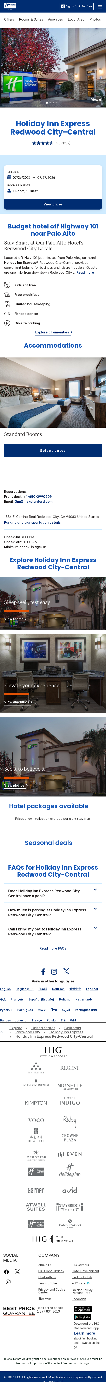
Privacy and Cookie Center (51, 1291)
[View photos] (15, 786)
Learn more (84, 1333)
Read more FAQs (53, 948)
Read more (85, 272)
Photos (95, 19)
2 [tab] (50, 103)
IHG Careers (80, 1265)
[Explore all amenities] (53, 332)
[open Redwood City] (27, 1032)
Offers (9, 19)
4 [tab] (56, 103)
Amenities (55, 19)
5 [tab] (59, 103)
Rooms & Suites (31, 19)
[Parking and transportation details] (32, 522)
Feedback (79, 1299)
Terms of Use (47, 1283)
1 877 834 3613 (48, 1311)
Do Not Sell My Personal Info (82, 1291)
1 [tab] (47, 103)
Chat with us (47, 1277)
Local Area (76, 19)
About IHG (45, 1265)
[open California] (72, 1028)
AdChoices (81, 1283)
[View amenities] (17, 702)
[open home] (3, 1032)
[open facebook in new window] (41, 972)
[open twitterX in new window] (64, 972)
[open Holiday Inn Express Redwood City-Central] (53, 1036)
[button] (100, 6)
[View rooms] (14, 619)
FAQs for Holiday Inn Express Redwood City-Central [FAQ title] (53, 871)
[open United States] (43, 1028)
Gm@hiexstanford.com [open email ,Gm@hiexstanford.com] (34, 501)
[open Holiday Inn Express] (66, 1032)
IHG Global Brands (51, 1271)
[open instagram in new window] (52, 972)
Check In (13, 171)
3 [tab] (53, 103)
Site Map (44, 1298)
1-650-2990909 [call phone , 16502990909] (39, 496)
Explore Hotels (82, 1277)
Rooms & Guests (18, 185)
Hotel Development (85, 1271)
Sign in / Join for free (76, 6)
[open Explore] (16, 1028)
